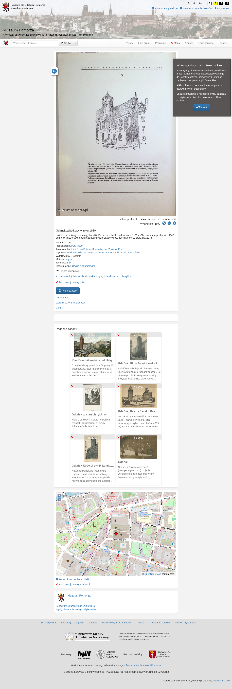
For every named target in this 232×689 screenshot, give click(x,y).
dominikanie (91, 276)
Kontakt (140, 622)
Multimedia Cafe (221, 680)
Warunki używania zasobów (196, 8)
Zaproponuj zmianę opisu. (71, 282)
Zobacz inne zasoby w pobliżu (73, 579)
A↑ (200, 3)
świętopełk (78, 276)
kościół (59, 276)
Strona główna (48, 622)
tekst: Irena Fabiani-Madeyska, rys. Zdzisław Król (96, 249)
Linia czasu (144, 43)
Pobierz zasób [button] (68, 290)
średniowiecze (113, 276)
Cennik (59, 307)
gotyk (102, 276)
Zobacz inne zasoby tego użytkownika (76, 606)
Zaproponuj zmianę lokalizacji (73, 584)
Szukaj (66, 43)
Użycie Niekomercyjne (83, 266)
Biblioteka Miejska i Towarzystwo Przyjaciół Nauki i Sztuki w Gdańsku (103, 252)
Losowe (223, 43)
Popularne (160, 43)
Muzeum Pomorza (79, 595)
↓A (188, 3)
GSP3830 (77, 245)
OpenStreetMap (152, 574)
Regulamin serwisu (160, 622)
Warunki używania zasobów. (70, 302)
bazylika (126, 276)
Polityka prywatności (185, 622)
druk (68, 262)
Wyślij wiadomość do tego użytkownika (76, 609)
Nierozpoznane (206, 43)
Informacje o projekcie (165, 8)
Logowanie (221, 8)
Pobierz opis (62, 297)
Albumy (189, 43)
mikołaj (68, 276)
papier (69, 259)
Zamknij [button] (201, 107)
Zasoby (129, 43)
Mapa (175, 43)
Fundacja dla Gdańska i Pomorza (143, 665)
